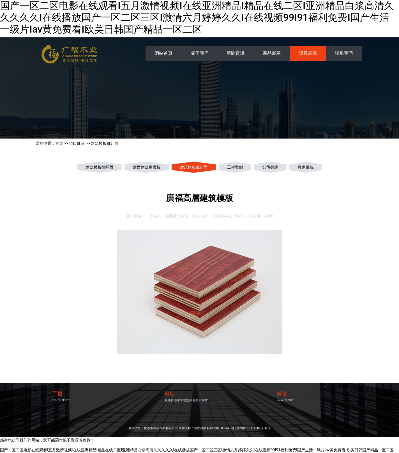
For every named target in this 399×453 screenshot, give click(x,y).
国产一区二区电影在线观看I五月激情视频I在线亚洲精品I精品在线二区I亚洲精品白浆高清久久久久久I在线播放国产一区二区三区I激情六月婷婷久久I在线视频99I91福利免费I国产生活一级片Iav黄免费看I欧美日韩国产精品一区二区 (197, 17)
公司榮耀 (270, 167)
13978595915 (61, 400)
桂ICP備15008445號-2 (221, 428)
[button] (30, 226)
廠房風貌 (305, 167)
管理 (267, 428)
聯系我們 (344, 53)
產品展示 (272, 53)
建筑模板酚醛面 (99, 167)
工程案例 (235, 167)
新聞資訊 (236, 53)
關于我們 (200, 53)
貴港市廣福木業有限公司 (161, 428)
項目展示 (308, 53)
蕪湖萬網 (200, 428)
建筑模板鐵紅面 (104, 143)
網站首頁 (163, 53)
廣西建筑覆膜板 (146, 167)
